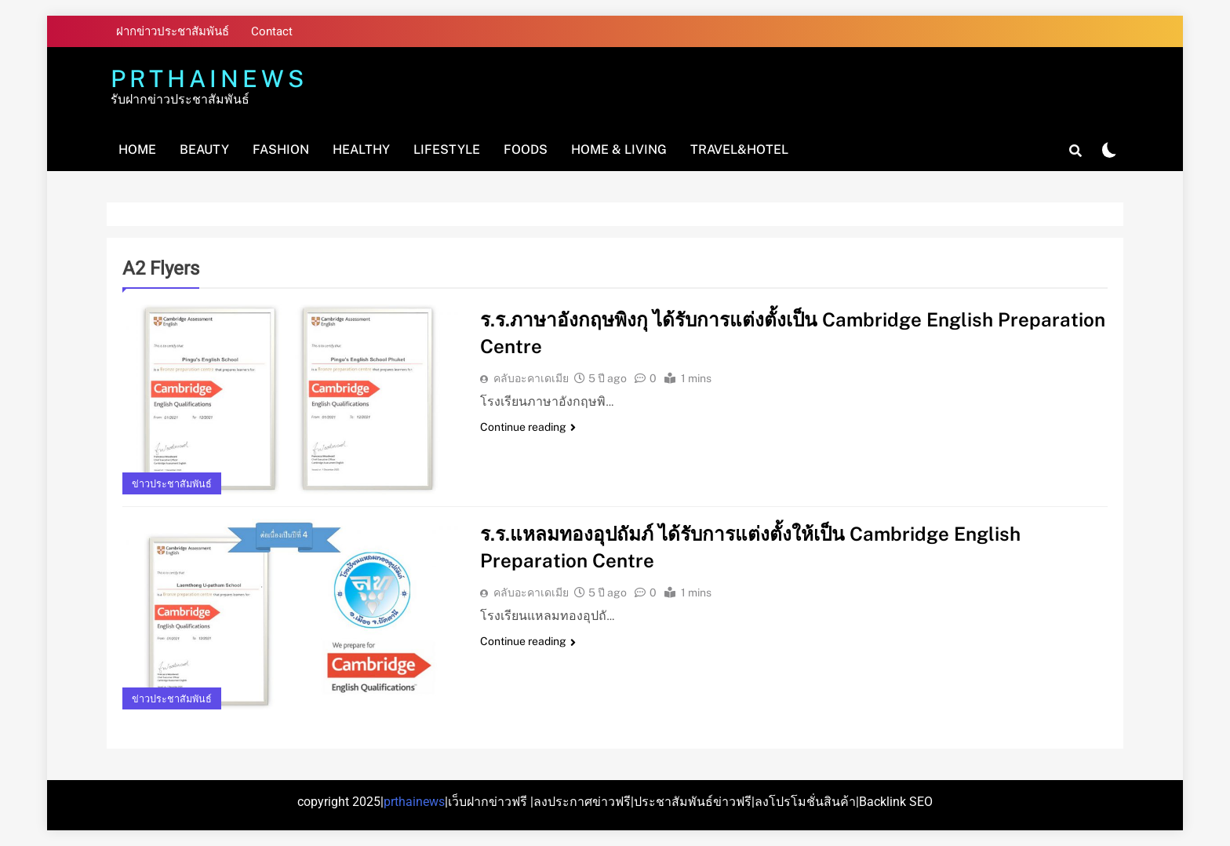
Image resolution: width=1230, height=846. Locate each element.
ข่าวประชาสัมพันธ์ (172, 484)
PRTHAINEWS (209, 78)
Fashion (281, 149)
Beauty (204, 149)
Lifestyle (446, 149)
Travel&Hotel (739, 149)
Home (137, 149)
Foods (526, 149)
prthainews (414, 801)
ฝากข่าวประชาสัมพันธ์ (172, 31)
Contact (272, 31)
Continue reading (528, 427)
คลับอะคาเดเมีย (531, 378)
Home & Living (619, 149)
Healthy (361, 149)
